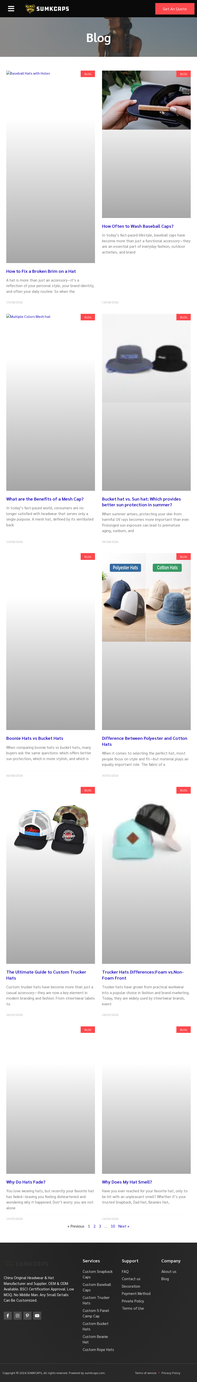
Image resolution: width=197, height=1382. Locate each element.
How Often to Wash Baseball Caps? (138, 226)
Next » (123, 1226)
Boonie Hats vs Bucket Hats (34, 738)
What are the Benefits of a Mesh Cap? (45, 499)
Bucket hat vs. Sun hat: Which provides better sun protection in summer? (141, 501)
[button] (11, 9)
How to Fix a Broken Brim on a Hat (41, 271)
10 (113, 1226)
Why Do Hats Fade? (25, 1182)
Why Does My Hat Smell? (127, 1182)
